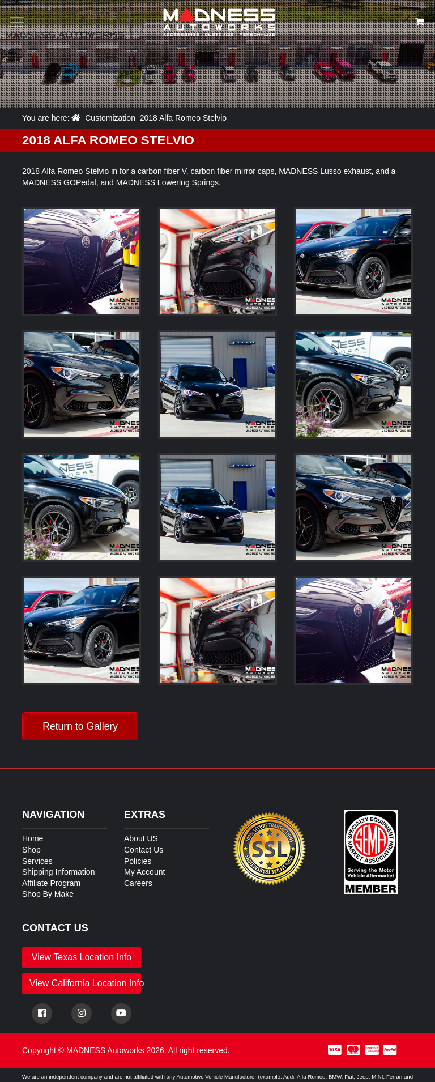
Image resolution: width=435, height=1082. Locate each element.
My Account (144, 871)
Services (37, 861)
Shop (31, 849)
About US (141, 838)
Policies (137, 861)
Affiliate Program (51, 883)
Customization (110, 117)
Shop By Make (48, 893)
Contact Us (143, 849)
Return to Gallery (80, 726)
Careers (138, 883)
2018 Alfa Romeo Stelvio (183, 117)
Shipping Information (58, 871)
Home (32, 838)
